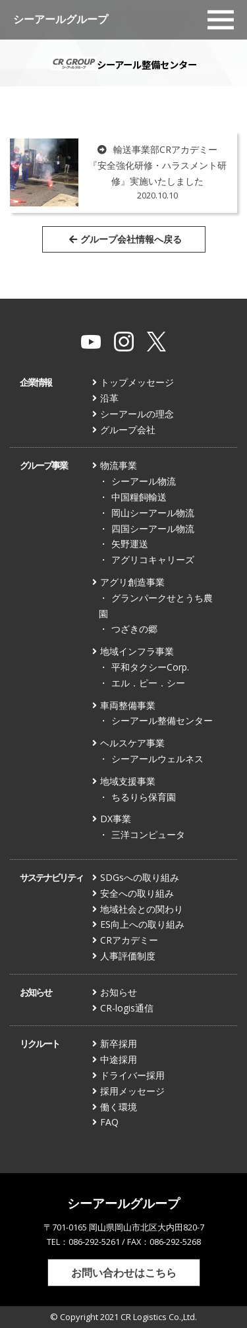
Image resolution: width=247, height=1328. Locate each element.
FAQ (109, 1122)
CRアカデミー (129, 940)
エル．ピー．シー (148, 683)
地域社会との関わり (141, 909)
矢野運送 (129, 543)
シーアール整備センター (162, 720)
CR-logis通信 (126, 1008)
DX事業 (115, 818)
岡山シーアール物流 (152, 512)
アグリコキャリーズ (152, 559)
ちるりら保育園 (143, 797)
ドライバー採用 (132, 1075)
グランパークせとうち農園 (156, 605)
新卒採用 (118, 1043)
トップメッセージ (137, 382)
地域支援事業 (127, 781)
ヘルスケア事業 (132, 743)
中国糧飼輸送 (139, 497)
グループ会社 (127, 429)
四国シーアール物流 (152, 528)
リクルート (39, 1043)
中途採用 (118, 1059)
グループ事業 (43, 465)
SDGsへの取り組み (139, 877)
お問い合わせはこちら (124, 1272)
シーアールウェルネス (157, 758)
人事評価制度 (127, 956)
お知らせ (35, 992)
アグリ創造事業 (132, 582)
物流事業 (118, 465)
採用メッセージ (132, 1091)
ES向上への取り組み (142, 924)
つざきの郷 (134, 628)
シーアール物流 (143, 481)
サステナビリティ (51, 877)
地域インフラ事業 (137, 651)
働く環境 (118, 1107)
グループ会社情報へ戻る (125, 239)
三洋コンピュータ (148, 834)
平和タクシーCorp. (150, 667)
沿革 (109, 398)
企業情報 (35, 382)
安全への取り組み (137, 893)
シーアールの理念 (137, 413)
